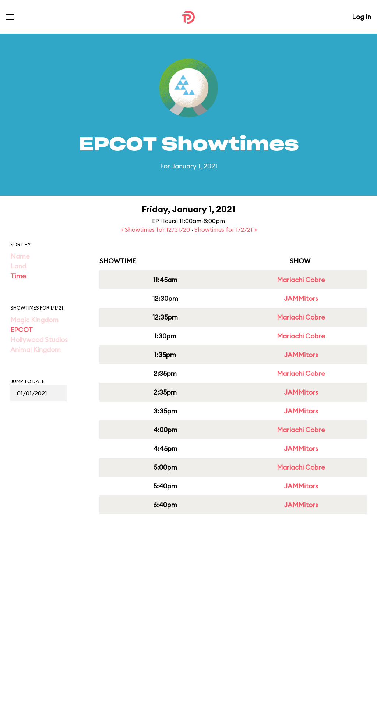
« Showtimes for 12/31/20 (155, 229)
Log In (361, 17)
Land (18, 266)
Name (20, 256)
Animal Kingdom (35, 349)
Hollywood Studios (39, 339)
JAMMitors (301, 298)
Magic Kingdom (34, 320)
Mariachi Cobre (301, 279)
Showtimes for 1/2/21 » (225, 229)
